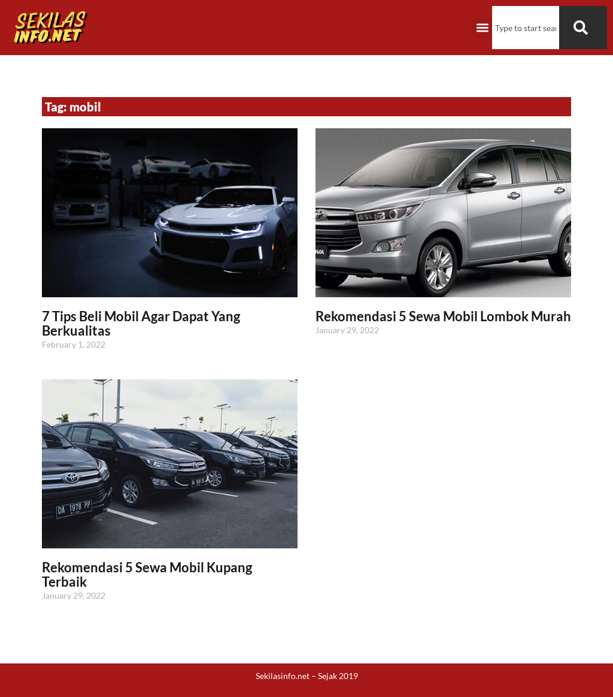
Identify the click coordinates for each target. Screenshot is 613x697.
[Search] (583, 27)
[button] (482, 28)
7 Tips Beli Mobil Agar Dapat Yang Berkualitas (141, 323)
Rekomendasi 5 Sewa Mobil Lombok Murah (443, 316)
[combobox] (525, 27)
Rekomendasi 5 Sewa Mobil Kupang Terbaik (147, 574)
